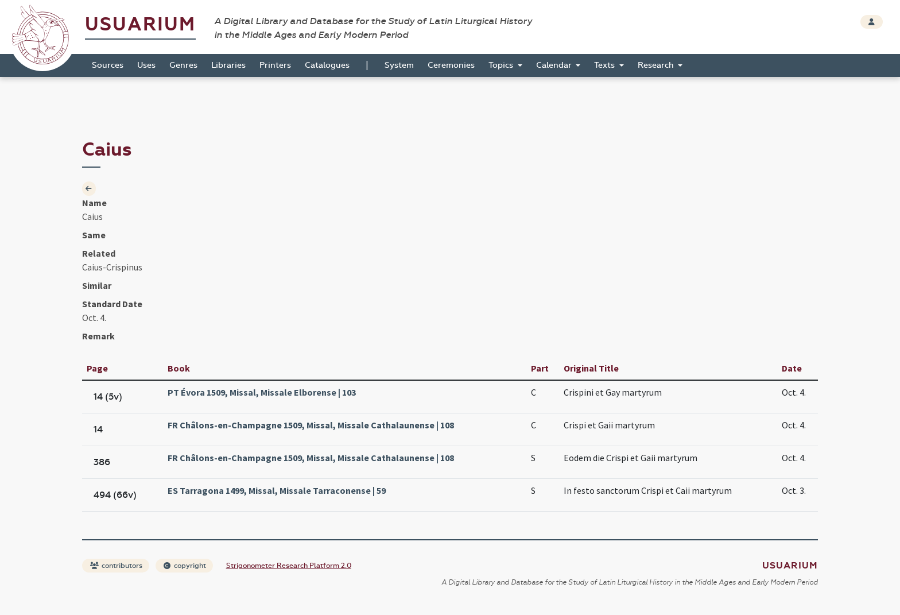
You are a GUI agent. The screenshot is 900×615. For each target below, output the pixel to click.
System (399, 65)
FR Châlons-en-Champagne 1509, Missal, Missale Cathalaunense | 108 (311, 425)
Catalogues (327, 65)
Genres (183, 65)
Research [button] (657, 65)
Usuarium (140, 24)
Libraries (228, 65)
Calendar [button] (555, 65)
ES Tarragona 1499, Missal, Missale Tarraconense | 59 (277, 490)
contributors (116, 566)
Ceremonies (451, 65)
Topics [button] (501, 65)
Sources (107, 65)
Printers (275, 65)
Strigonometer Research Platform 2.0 (288, 566)
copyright (185, 566)
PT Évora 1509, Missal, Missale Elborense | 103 (262, 392)
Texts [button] (605, 65)
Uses (146, 65)
